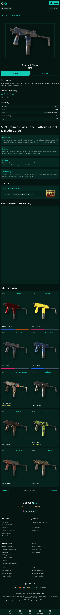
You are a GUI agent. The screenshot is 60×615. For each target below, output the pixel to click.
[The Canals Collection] (30, 192)
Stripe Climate (7, 533)
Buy (15, 73)
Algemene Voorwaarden (39, 522)
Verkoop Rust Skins (38, 573)
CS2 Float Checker (7, 557)
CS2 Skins (38, 507)
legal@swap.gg (32, 600)
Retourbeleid (36, 527)
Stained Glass (15, 15)
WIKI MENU (6, 9)
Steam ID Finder (7, 546)
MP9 (6, 15)
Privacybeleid (36, 525)
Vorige (4, 491)
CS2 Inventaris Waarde (9, 549)
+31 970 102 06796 (50, 600)
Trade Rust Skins (37, 549)
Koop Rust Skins (7, 573)
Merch (5, 527)
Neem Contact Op (7, 525)
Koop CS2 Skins (6, 570)
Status (5, 536)
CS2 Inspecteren (7, 555)
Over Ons (5, 522)
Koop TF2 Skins (6, 576)
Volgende (54, 491)
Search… (54, 9)
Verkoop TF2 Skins (37, 576)
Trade (45, 73)
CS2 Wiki (4, 560)
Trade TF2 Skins (36, 552)
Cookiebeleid (36, 530)
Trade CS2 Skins (37, 546)
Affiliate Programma (8, 530)
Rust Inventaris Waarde (9, 563)
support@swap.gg (15, 600)
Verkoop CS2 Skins (37, 570)
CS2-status (5, 552)
